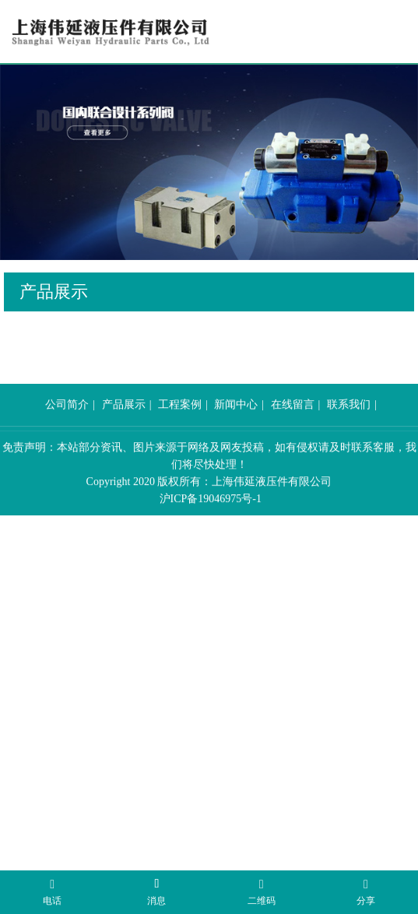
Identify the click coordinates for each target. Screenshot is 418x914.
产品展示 (124, 423)
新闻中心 (236, 423)
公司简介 (67, 423)
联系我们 (349, 423)
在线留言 (292, 423)
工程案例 (180, 423)
